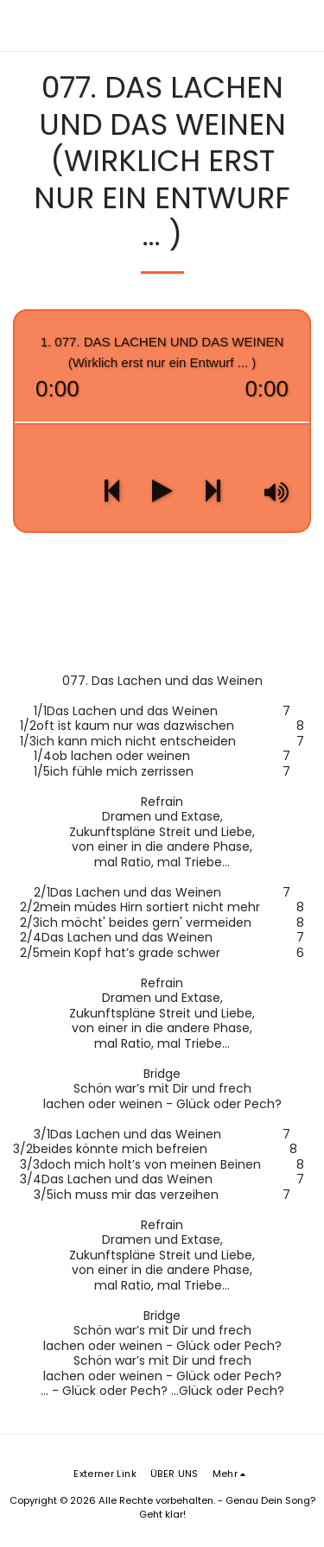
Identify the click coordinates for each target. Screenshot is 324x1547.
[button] (303, 25)
